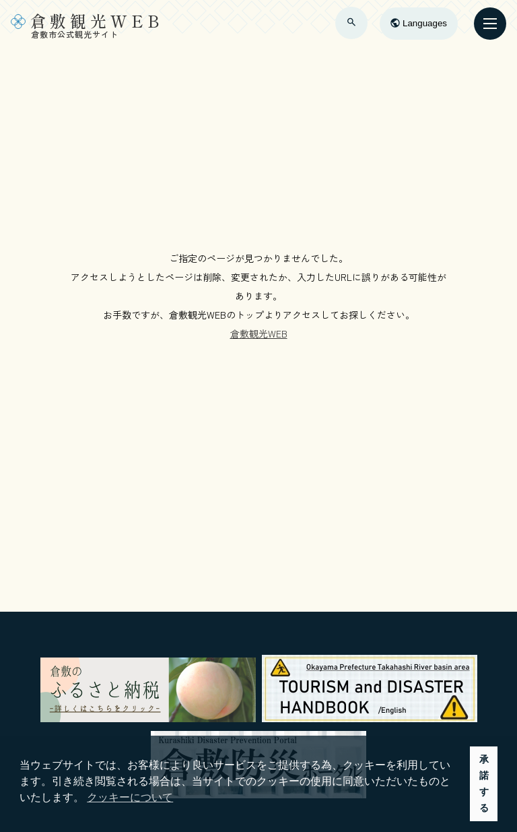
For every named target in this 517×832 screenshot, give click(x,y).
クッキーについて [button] (130, 797)
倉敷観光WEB (258, 333)
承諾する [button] (484, 783)
